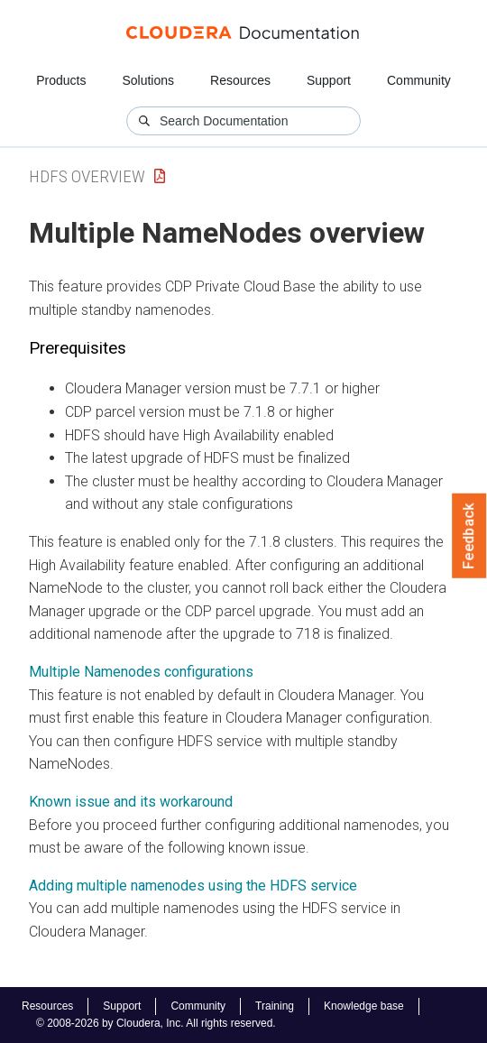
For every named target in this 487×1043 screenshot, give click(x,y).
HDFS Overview (87, 176)
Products (61, 80)
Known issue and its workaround (131, 801)
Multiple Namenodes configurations (141, 671)
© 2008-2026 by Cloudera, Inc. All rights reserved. (156, 1023)
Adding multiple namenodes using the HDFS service (193, 885)
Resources (240, 80)
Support (329, 80)
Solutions (148, 80)
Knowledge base (364, 1006)
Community (419, 80)
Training (274, 1006)
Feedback (469, 536)
